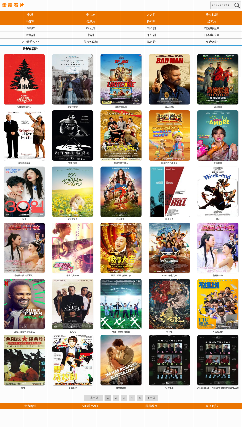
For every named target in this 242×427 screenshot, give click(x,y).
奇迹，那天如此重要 (121, 332)
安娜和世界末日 (24, 107)
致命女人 (169, 219)
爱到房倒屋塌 (24, 163)
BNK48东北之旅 (169, 275)
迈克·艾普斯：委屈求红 (24, 332)
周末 (218, 219)
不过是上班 (218, 332)
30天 (24, 219)
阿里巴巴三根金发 (169, 163)
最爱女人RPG (72, 275)
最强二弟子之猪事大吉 (121, 275)
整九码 (73, 332)
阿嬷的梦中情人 (121, 163)
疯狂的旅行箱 (121, 107)
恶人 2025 (169, 107)
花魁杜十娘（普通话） (24, 275)
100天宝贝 (72, 219)
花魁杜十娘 (218, 275)
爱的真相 (218, 163)
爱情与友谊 (73, 107)
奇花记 (169, 332)
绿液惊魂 (218, 107)
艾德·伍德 (72, 163)
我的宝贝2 (121, 219)
